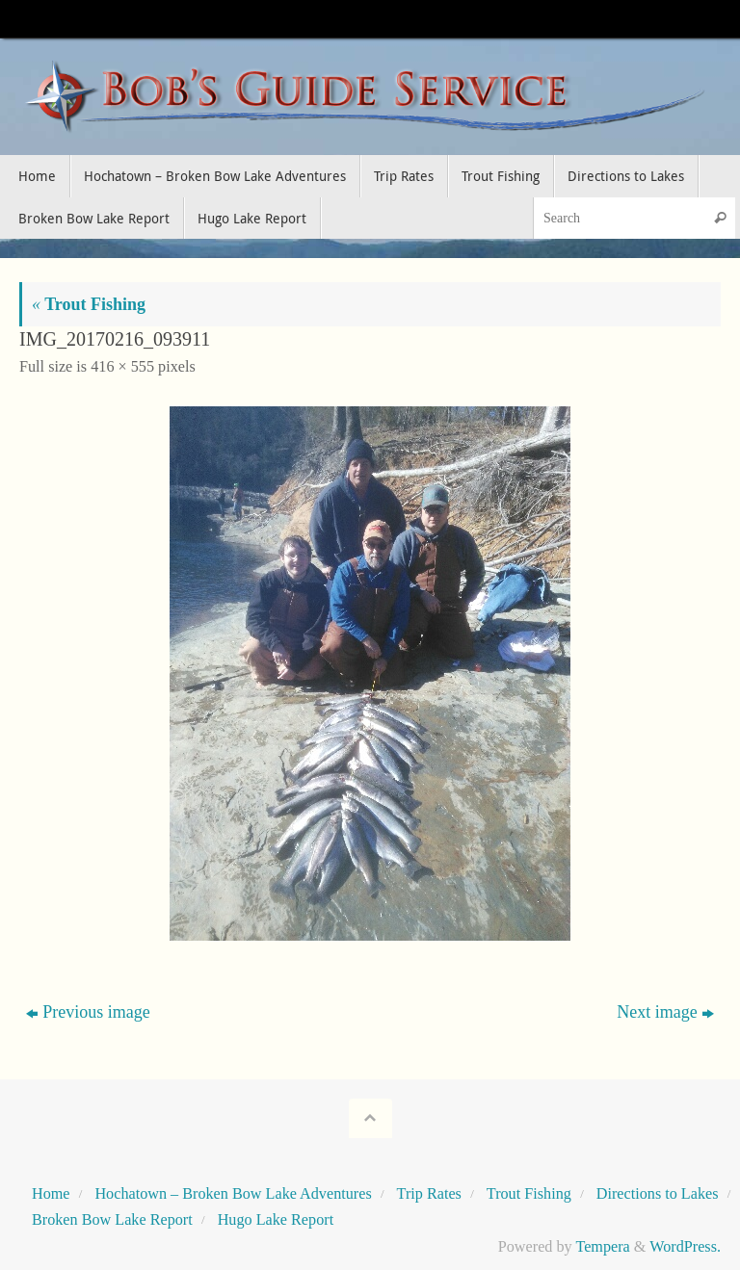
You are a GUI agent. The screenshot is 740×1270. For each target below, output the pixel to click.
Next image (665, 1012)
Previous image (87, 1012)
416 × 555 (122, 367)
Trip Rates (429, 1194)
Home (51, 1194)
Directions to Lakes (657, 1194)
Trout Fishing (88, 304)
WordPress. (685, 1247)
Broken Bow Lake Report (112, 1220)
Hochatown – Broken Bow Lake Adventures (232, 1194)
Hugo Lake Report (275, 1220)
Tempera (602, 1247)
